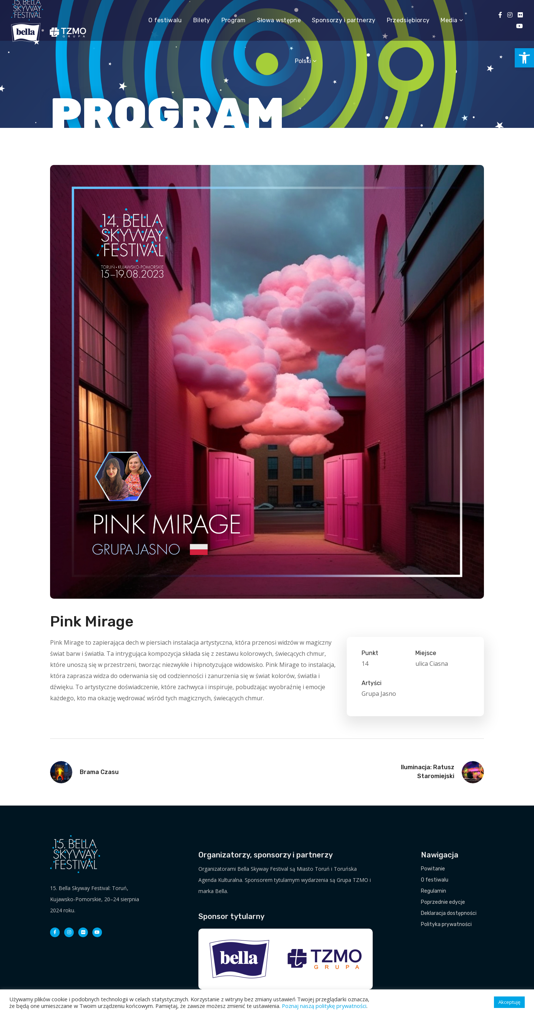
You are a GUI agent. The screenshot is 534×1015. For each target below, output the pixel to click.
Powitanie (433, 869)
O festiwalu (434, 880)
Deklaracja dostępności (449, 913)
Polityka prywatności (446, 924)
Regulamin (433, 891)
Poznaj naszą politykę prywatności (324, 1005)
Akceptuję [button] (509, 1002)
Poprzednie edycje (443, 902)
